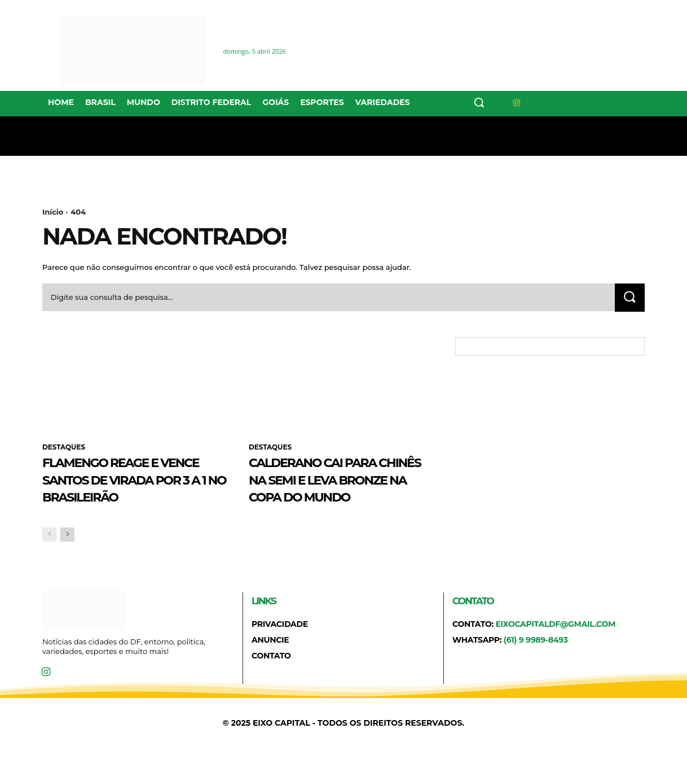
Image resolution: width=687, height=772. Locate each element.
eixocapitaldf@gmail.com (555, 642)
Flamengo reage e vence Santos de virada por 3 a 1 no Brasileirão (120, 488)
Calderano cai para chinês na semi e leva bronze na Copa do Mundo (337, 488)
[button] (479, 102)
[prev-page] (49, 553)
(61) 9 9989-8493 (536, 658)
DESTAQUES (64, 448)
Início (52, 211)
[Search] (629, 298)
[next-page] (67, 553)
